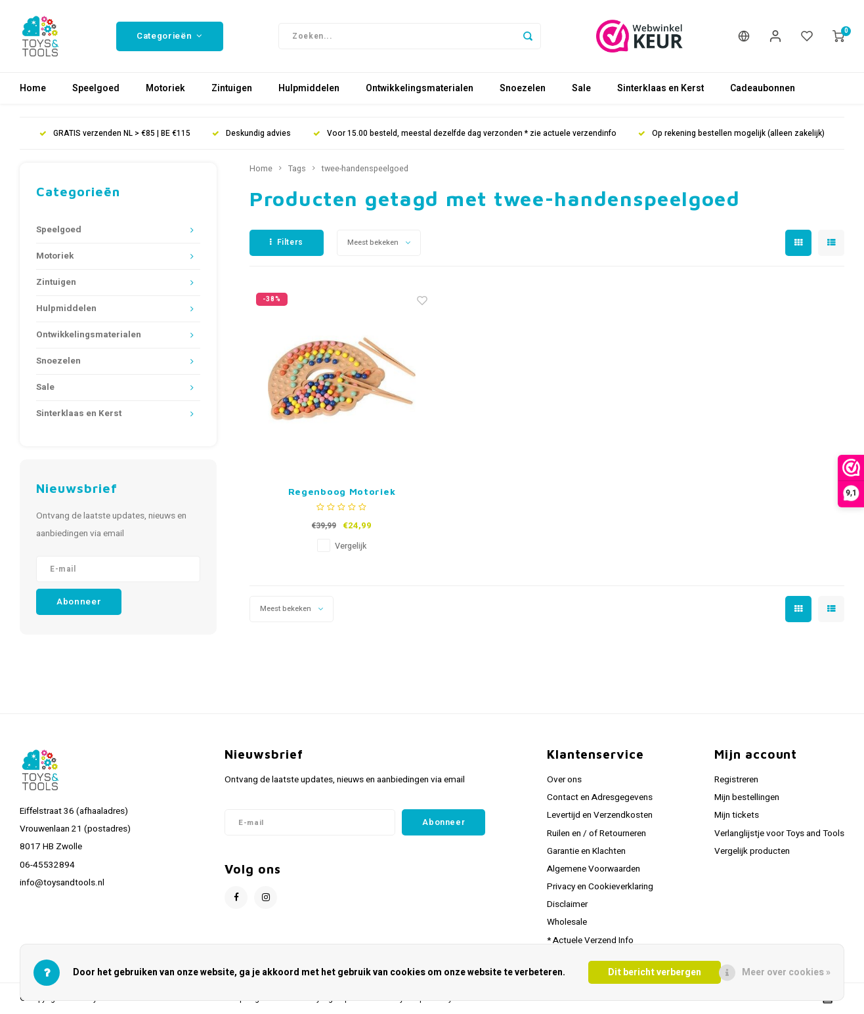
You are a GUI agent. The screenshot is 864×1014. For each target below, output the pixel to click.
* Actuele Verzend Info (590, 940)
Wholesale (567, 922)
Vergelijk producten (752, 851)
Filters (286, 242)
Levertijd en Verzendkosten (600, 815)
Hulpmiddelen (308, 88)
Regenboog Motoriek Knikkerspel (342, 492)
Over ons (564, 779)
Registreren (736, 779)
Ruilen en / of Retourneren (596, 833)
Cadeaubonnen (762, 88)
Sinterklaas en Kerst (660, 88)
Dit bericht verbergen (654, 972)
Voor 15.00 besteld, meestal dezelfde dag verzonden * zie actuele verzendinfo (464, 133)
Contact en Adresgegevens (600, 797)
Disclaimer (567, 904)
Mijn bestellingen (746, 797)
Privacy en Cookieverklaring (600, 886)
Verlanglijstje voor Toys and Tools (779, 833)
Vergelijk (350, 546)
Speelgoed (95, 88)
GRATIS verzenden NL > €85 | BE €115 (114, 133)
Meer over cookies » (786, 972)
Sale (581, 88)
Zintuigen (231, 88)
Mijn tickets (736, 815)
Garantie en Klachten (586, 851)
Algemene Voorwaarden (593, 869)
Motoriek (165, 88)
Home (33, 88)
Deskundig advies (251, 133)
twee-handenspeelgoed (365, 169)
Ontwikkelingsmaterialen (419, 88)
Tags (297, 169)
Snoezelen (523, 88)
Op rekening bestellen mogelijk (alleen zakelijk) (731, 133)
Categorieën (170, 36)
